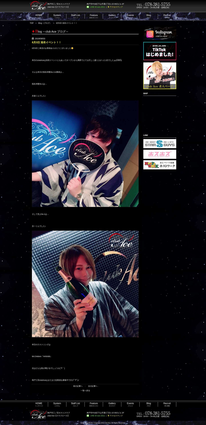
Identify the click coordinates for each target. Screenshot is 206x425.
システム (57, 16)
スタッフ (75, 16)
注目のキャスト (93, 16)
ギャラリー (112, 16)
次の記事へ (92, 386)
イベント (130, 16)
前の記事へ (78, 386)
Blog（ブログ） (44, 23)
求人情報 (167, 16)
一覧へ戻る (85, 390)
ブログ (148, 16)
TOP (32, 23)
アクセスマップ (116, 7)
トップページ (39, 16)
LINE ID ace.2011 (97, 7)
